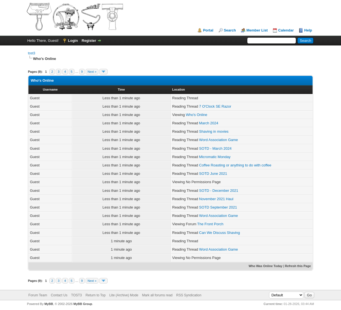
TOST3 (76, 295)
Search (230, 30)
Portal (208, 30)
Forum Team (37, 295)
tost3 (31, 53)
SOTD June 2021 (213, 173)
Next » (92, 71)
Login (73, 40)
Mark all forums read (157, 295)
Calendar (286, 30)
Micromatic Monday (215, 157)
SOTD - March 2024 (215, 148)
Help (308, 30)
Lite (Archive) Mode (123, 295)
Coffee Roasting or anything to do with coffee (235, 165)
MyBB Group (82, 304)
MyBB (48, 304)
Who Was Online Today (265, 266)
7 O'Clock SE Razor (215, 106)
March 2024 (208, 123)
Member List (257, 30)
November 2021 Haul (216, 199)
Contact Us (59, 295)
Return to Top (96, 295)
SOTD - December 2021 (218, 190)
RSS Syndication (188, 295)
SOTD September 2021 (218, 207)
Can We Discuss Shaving (219, 233)
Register (89, 40)
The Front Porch (210, 224)
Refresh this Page (298, 266)
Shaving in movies (214, 131)
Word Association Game (218, 140)
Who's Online (196, 115)
